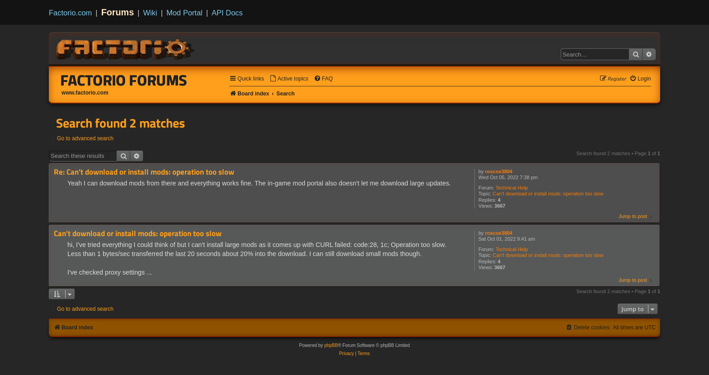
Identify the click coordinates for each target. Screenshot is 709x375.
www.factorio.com (85, 93)
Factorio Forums (124, 80)
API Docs (227, 13)
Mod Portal (184, 13)
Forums (117, 12)
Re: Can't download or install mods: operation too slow (144, 172)
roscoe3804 (499, 171)
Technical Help (512, 187)
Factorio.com (70, 13)
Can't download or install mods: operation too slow (548, 193)
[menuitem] (288, 79)
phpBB (331, 345)
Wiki (150, 13)
